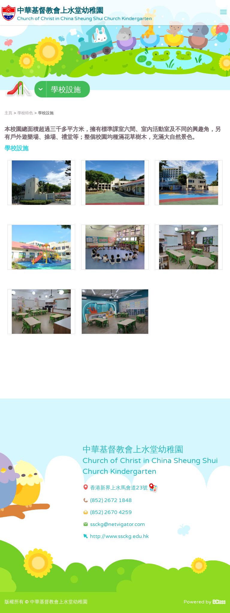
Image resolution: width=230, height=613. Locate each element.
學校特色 (25, 113)
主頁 (8, 113)
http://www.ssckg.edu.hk (119, 536)
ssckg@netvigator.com (117, 524)
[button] (62, 91)
